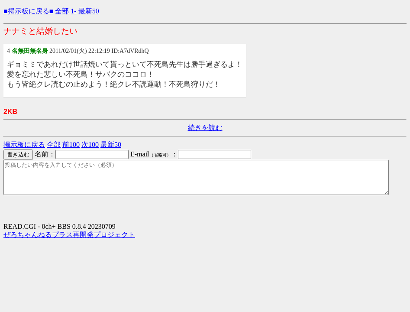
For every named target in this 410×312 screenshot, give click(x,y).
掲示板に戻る (24, 144)
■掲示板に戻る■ (28, 11)
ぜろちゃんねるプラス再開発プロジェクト (69, 241)
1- (73, 11)
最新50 (88, 11)
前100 (71, 144)
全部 (62, 11)
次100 (90, 144)
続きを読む (205, 127)
